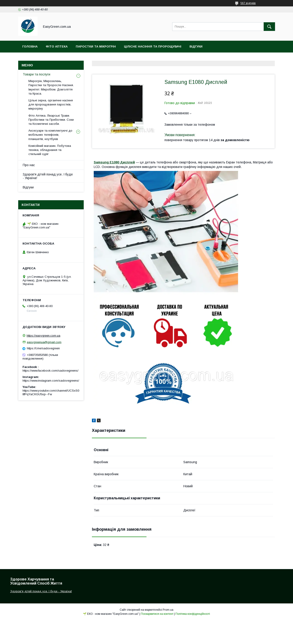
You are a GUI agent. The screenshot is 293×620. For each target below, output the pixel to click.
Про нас (29, 165)
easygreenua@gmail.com (44, 342)
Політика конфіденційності (192, 613)
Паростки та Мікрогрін (96, 46)
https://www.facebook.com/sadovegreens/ (50, 370)
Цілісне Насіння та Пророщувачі (152, 46)
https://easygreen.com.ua (43, 335)
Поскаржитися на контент (157, 613)
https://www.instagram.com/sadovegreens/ (51, 380)
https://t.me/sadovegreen (43, 348)
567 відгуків (248, 3)
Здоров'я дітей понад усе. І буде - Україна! (48, 176)
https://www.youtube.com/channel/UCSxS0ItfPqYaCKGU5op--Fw (51, 392)
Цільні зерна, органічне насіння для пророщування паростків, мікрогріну (50, 104)
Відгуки (195, 46)
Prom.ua (168, 609)
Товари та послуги (36, 74)
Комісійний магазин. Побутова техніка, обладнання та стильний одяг (49, 150)
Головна (30, 46)
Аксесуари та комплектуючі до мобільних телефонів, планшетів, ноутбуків (50, 134)
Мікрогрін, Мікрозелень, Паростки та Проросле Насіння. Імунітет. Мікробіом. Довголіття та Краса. (51, 87)
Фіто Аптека (57, 46)
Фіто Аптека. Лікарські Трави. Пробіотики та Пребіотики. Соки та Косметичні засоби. (51, 119)
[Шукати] (269, 26)
